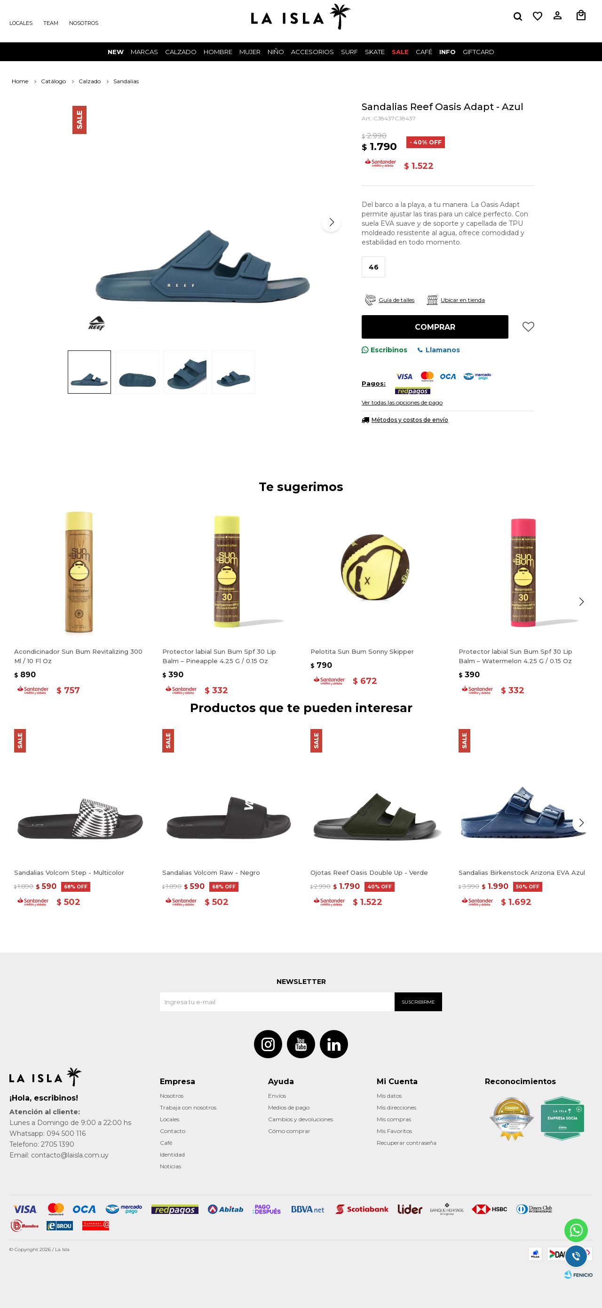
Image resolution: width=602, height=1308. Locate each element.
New (116, 51)
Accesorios (312, 51)
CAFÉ (424, 51)
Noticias (170, 1166)
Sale (400, 51)
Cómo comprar (289, 1130)
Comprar (435, 327)
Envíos (277, 1095)
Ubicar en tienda (463, 299)
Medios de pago (288, 1107)
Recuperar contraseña (406, 1142)
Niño (276, 51)
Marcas (144, 51)
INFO (447, 51)
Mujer (250, 51)
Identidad (172, 1154)
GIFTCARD (478, 51)
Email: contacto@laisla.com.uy (59, 1155)
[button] (331, 222)
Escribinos (389, 350)
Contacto (172, 1130)
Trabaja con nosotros (188, 1107)
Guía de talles (396, 299)
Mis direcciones (396, 1107)
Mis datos (389, 1095)
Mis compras (394, 1119)
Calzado (181, 51)
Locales (20, 23)
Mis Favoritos (394, 1130)
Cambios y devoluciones (300, 1119)
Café (166, 1142)
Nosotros (83, 23)
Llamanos (443, 350)
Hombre (218, 51)
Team (50, 23)
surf (349, 51)
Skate (375, 51)
